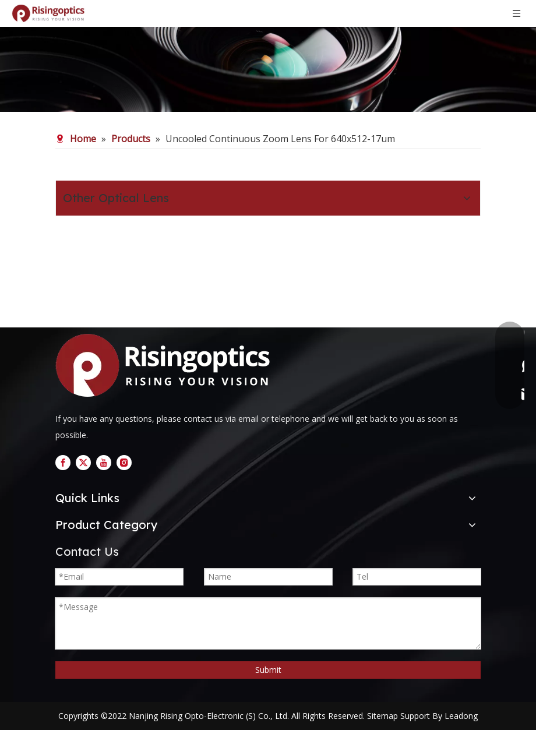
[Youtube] (103, 462)
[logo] (167, 365)
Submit (268, 669)
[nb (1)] (268, 56)
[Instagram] (124, 462)
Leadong (461, 715)
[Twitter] (83, 462)
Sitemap (382, 715)
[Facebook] (62, 462)
